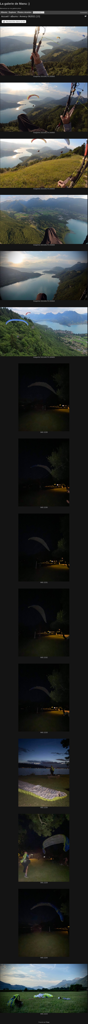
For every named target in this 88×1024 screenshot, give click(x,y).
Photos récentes (24, 12)
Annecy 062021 (28, 16)
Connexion (83, 12)
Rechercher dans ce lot (15, 22)
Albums (4, 12)
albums (14, 16)
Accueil (4, 16)
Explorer (12, 12)
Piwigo (48, 1022)
